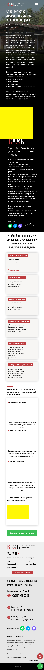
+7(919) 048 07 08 (20, 595)
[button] (22, 533)
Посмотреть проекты (13, 270)
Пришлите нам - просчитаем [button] (22, 608)
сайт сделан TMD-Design (33, 660)
